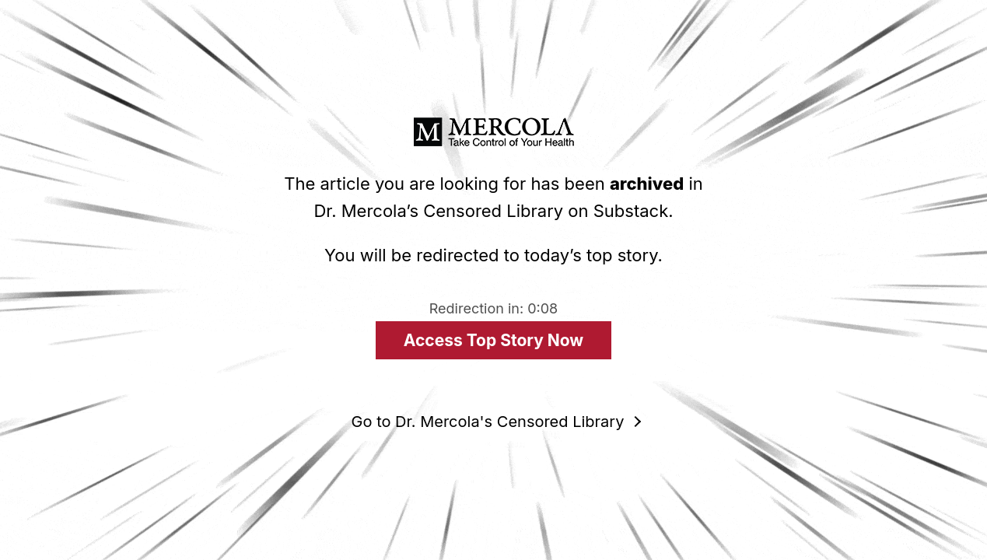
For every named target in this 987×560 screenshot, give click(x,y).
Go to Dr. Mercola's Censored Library (488, 421)
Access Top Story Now (493, 340)
